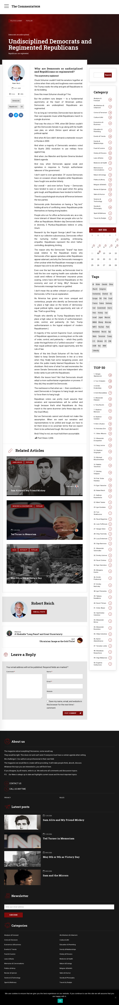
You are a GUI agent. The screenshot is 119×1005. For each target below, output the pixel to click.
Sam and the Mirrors (55, 875)
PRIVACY (7, 798)
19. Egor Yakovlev (103, 485)
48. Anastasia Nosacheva (103, 652)
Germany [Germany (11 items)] (109, 303)
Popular (29, 21)
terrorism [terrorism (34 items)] (101, 336)
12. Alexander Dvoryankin (103, 439)
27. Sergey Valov (103, 529)
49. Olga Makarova (103, 658)
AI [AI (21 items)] (93, 284)
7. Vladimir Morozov (103, 411)
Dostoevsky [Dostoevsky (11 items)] (96, 294)
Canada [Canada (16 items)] (104, 284)
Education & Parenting (103, 130)
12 (98, 253)
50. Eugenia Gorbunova (103, 664)
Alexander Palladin (70, 530)
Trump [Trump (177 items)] (109, 336)
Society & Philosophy (103, 207)
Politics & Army (16, 21)
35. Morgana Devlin (103, 571)
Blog (14, 550)
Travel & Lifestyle (103, 218)
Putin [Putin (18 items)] (107, 327)
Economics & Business (103, 123)
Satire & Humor (103, 194)
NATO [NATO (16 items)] (95, 327)
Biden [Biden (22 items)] (98, 284)
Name (49, 672)
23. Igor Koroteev (103, 507)
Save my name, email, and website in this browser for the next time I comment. (64, 704)
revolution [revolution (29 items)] (96, 332)
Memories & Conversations (22, 506)
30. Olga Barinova (103, 544)
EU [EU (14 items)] (111, 294)
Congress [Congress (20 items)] (102, 289)
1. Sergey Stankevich (103, 375)
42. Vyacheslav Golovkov (103, 614)
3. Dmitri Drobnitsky (103, 387)
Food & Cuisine (103, 148)
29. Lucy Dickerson (103, 539)
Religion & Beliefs (103, 185)
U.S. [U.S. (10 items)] (94, 341)
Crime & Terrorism (103, 113)
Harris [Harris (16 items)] (110, 308)
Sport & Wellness (103, 213)
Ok (60, 1001)
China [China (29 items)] (111, 284)
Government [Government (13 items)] (101, 308)
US (21, 107)
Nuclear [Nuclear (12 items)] (101, 327)
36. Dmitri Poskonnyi (103, 578)
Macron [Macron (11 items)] (107, 317)
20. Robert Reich (103, 490)
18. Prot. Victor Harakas (103, 479)
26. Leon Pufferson (103, 524)
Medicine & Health (103, 163)
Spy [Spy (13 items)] (109, 332)
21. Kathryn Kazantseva (103, 496)
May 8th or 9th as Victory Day (26, 578)
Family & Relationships (103, 142)
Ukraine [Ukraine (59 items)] (100, 341)
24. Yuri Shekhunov (103, 513)
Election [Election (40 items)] (105, 294)
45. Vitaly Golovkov (103, 634)
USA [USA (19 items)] (109, 341)
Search (108, 75)
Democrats (16, 101)
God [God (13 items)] (94, 308)
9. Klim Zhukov (103, 424)
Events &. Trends (10, 949)
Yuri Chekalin (71, 574)
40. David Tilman (103, 603)
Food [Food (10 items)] (110, 299)
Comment (10, 672)
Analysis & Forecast (103, 99)
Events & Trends (103, 136)
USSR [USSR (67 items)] (94, 346)
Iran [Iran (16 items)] (106, 313)
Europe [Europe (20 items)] (95, 299)
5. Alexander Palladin (103, 399)
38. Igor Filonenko (103, 591)
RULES (62, 798)
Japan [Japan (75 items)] (100, 317)
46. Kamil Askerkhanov (103, 640)
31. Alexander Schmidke (103, 549)
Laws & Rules (17, 462)
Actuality (23, 550)
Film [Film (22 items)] (105, 299)
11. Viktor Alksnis (103, 434)
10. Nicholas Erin (103, 429)
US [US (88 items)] (105, 341)
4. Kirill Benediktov (103, 393)
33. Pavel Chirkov (103, 560)
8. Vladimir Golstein (103, 418)
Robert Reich (16, 74)
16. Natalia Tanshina (103, 465)
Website (49, 691)
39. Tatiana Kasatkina (103, 597)
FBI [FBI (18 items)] (100, 299)
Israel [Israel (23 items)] (95, 317)
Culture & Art (103, 117)
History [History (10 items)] (100, 313)
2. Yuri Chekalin (103, 381)
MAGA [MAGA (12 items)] (95, 322)
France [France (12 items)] (95, 303)
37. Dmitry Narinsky (103, 585)
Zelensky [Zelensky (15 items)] (96, 351)
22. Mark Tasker (103, 502)
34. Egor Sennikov (103, 565)
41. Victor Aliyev (103, 608)
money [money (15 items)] (100, 322)
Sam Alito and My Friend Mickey (28, 490)
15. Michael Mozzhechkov (103, 458)
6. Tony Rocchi (103, 405)
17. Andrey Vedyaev (103, 472)
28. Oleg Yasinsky (103, 534)
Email (49, 681)
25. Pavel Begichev (103, 519)
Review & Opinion (103, 189)
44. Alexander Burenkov (103, 628)
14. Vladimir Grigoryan (103, 451)
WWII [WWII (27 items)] (104, 346)
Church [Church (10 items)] (95, 289)
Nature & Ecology (103, 175)
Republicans (13, 107)
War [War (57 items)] (99, 346)
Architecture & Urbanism (103, 106)
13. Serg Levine (103, 445)
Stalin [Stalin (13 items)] (94, 336)
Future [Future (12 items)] (101, 303)
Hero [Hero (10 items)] (94, 313)
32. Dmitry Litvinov (103, 555)
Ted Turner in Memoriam (23, 534)
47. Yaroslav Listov (103, 646)
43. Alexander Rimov (103, 621)
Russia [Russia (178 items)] (104, 332)
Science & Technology (103, 200)
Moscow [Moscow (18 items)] (108, 322)
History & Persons (103, 153)
